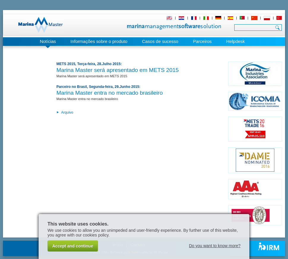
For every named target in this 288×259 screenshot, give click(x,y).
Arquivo (64, 112)
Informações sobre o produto (98, 41)
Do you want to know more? (214, 245)
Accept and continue (72, 246)
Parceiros (202, 41)
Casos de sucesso (160, 41)
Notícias (48, 41)
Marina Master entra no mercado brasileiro (109, 93)
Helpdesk (235, 41)
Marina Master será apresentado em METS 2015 (117, 70)
